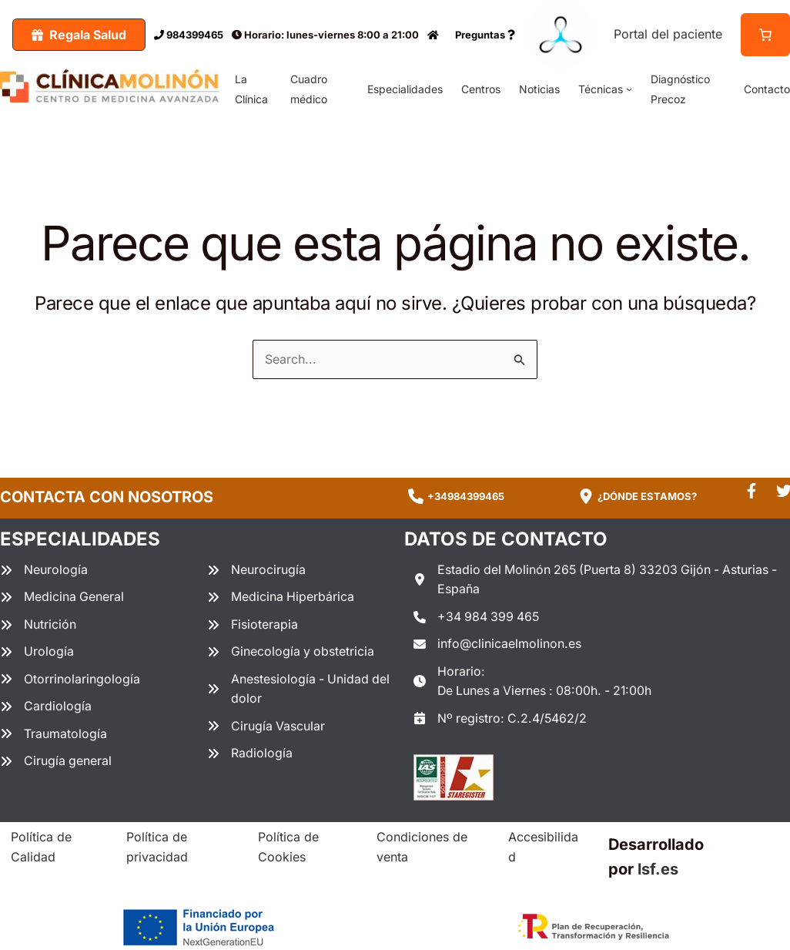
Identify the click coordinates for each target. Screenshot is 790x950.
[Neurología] (44, 570)
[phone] (415, 496)
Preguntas (485, 35)
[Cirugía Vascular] (266, 727)
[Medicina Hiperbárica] (281, 598)
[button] (79, 34)
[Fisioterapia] (252, 625)
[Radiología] (250, 754)
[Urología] (37, 653)
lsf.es (658, 870)
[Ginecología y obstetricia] (291, 653)
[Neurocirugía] (256, 570)
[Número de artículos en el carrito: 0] (765, 34)
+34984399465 (465, 496)
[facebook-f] (751, 490)
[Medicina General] (62, 598)
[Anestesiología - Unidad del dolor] (301, 689)
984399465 (188, 35)
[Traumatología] (53, 735)
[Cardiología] (46, 707)
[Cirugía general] (56, 762)
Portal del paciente (668, 34)
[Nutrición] (38, 625)
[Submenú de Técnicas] (629, 89)
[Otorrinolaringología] (70, 680)
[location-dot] (586, 496)
